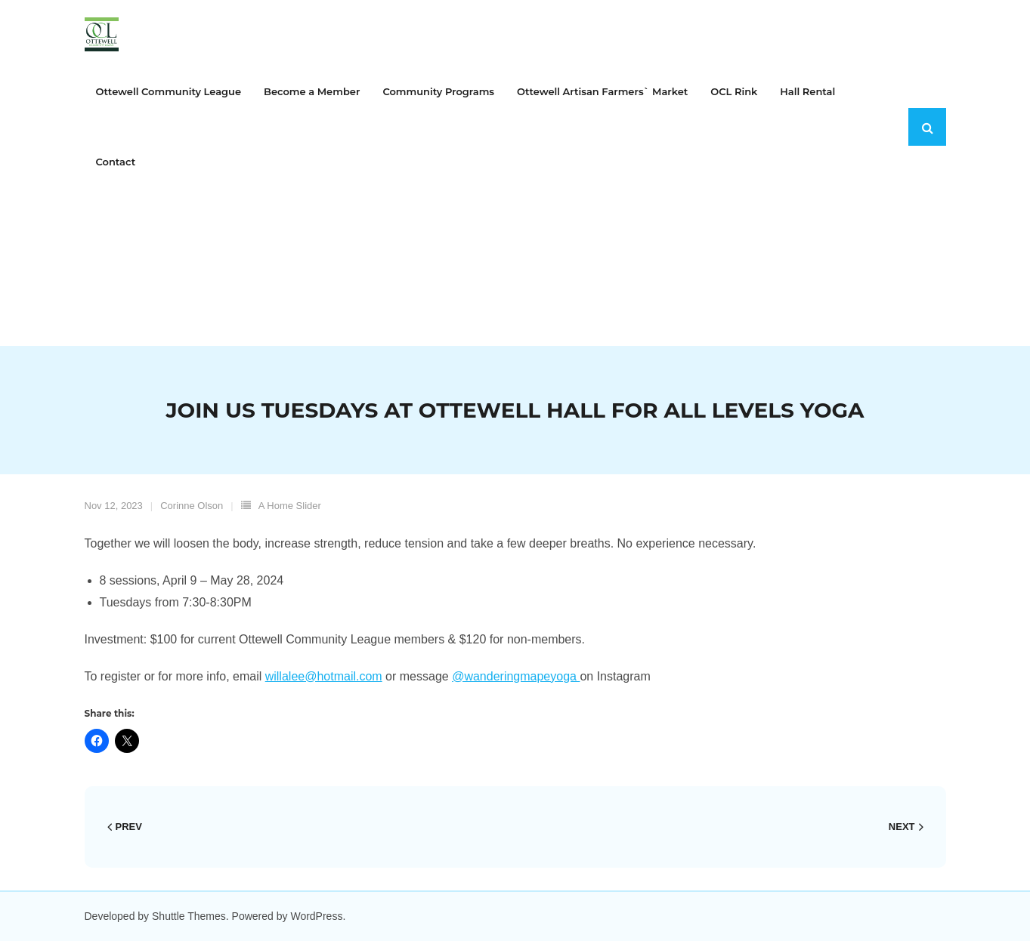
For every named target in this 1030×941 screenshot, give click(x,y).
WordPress (316, 916)
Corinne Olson (191, 505)
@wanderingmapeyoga (516, 676)
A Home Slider (289, 505)
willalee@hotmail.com (323, 676)
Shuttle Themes (189, 916)
